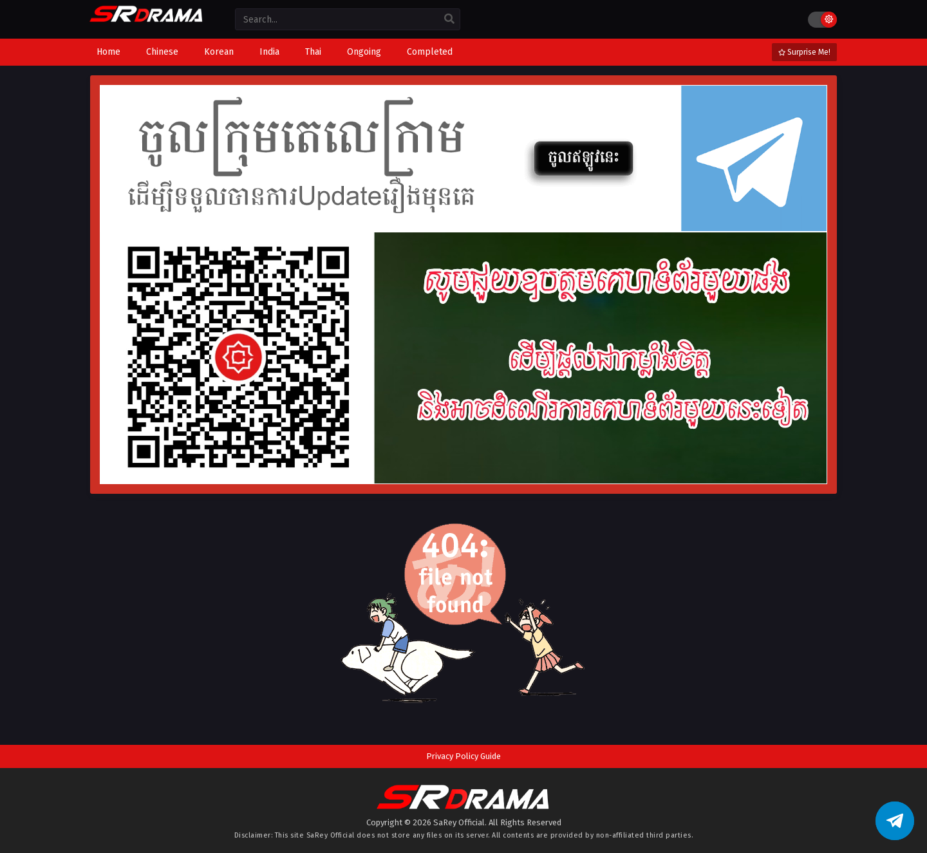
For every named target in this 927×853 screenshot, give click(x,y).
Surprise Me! (804, 52)
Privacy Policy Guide (463, 756)
